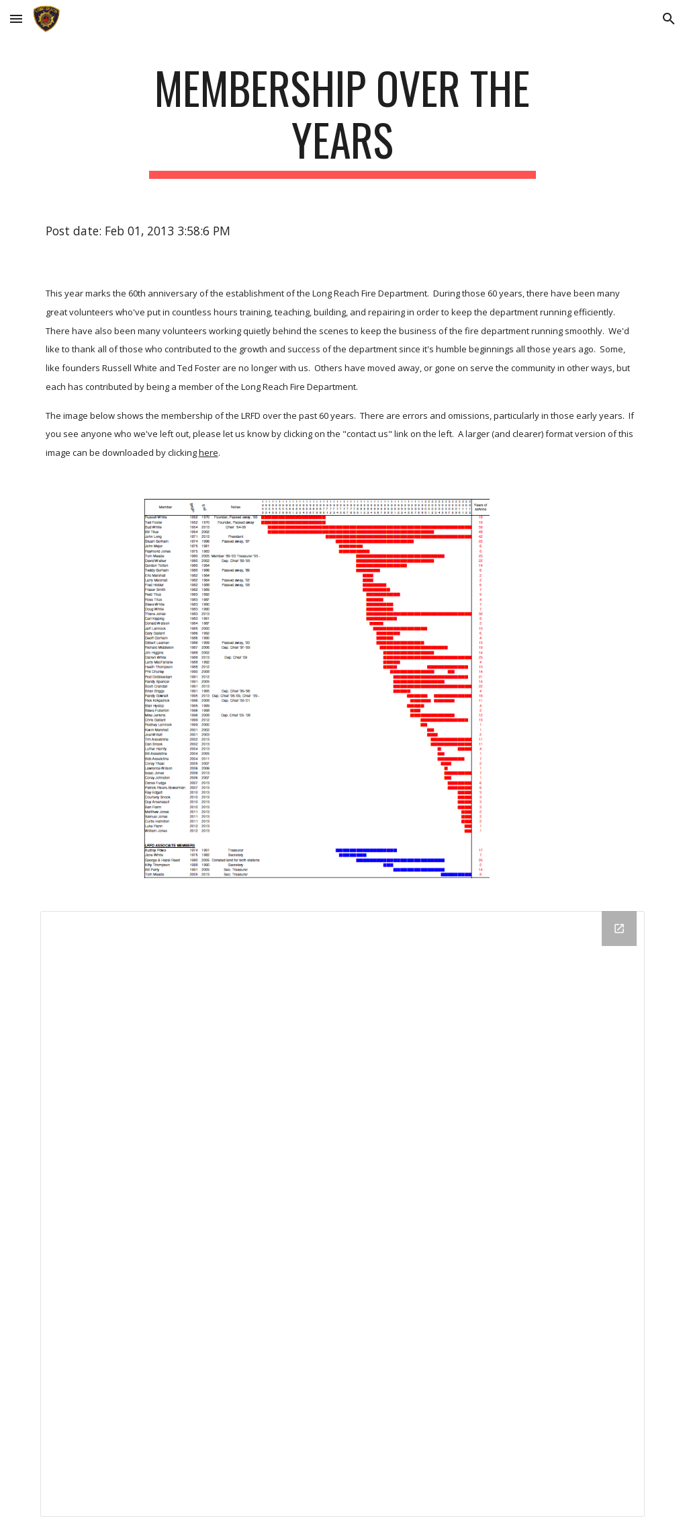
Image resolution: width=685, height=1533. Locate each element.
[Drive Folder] (342, 1214)
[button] (16, 18)
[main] (343, 120)
